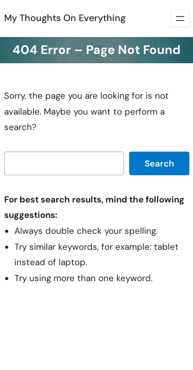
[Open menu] (180, 18)
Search (159, 163)
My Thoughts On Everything (65, 18)
